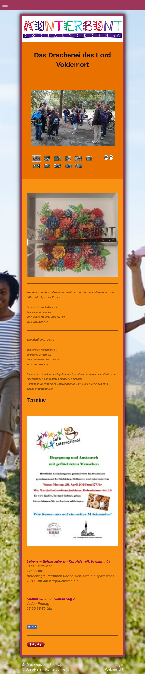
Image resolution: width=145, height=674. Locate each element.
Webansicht (114, 669)
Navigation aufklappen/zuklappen (72, 5)
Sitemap (55, 665)
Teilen (32, 626)
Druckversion (35, 665)
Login (119, 665)
